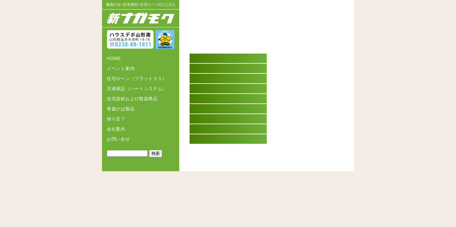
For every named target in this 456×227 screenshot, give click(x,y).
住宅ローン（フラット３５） (137, 78)
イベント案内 (120, 68)
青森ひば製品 (120, 108)
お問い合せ (118, 139)
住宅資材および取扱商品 (132, 98)
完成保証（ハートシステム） (137, 88)
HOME (114, 58)
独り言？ (116, 118)
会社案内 (116, 128)
